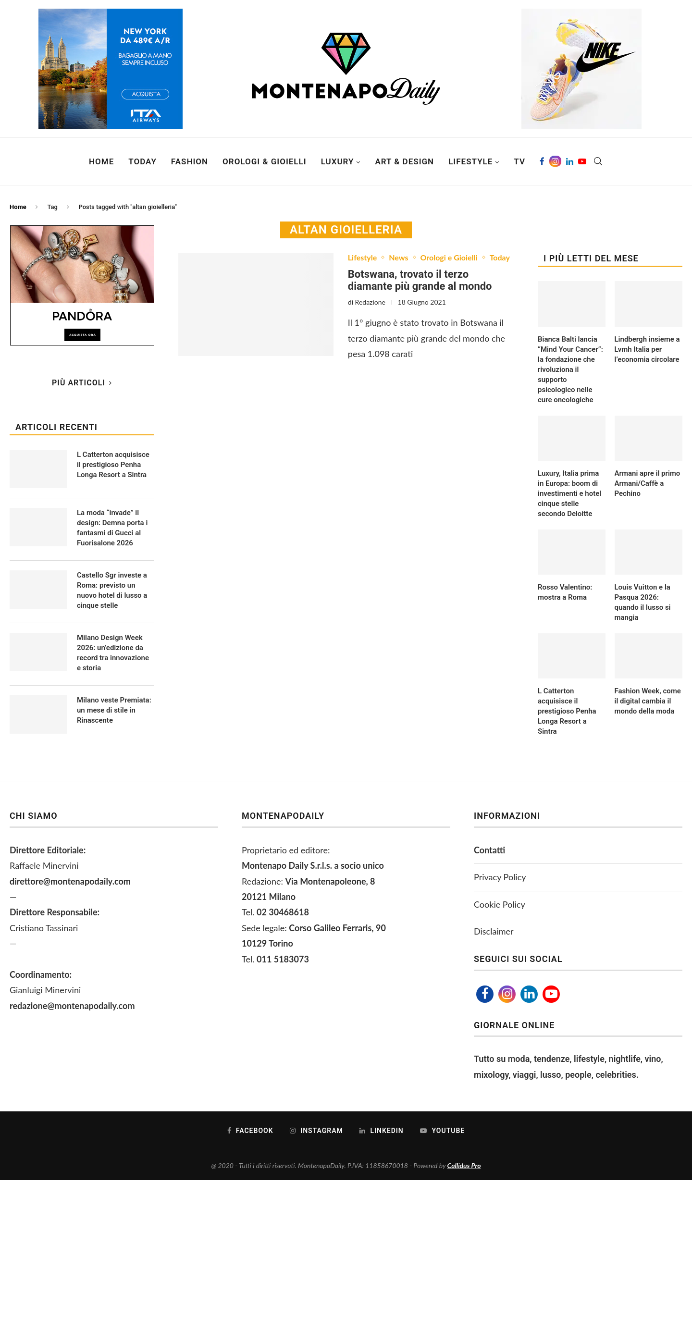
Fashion (189, 161)
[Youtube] (582, 161)
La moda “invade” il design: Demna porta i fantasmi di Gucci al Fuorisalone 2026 (112, 527)
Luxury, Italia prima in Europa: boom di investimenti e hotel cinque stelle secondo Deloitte (569, 493)
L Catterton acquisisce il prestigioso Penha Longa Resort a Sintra (567, 711)
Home (101, 161)
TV (519, 161)
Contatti (489, 850)
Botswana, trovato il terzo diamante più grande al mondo (420, 280)
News (398, 257)
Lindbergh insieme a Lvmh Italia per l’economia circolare (647, 349)
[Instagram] (555, 161)
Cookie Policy (499, 904)
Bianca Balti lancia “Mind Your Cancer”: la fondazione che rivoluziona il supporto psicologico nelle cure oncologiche (570, 369)
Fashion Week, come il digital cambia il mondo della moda (648, 701)
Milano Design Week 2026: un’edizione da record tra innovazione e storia (113, 652)
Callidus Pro (464, 1165)
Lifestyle (470, 161)
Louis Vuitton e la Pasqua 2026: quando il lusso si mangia (643, 602)
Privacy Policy (500, 877)
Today (142, 161)
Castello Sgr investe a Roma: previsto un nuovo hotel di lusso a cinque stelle (112, 590)
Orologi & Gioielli (264, 161)
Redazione (370, 302)
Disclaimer (494, 931)
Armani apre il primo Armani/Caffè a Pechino (647, 483)
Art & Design (404, 161)
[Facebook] (542, 161)
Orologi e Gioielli (449, 257)
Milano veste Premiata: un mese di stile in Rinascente (114, 710)
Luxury (337, 161)
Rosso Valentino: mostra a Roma (565, 592)
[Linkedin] (569, 161)
